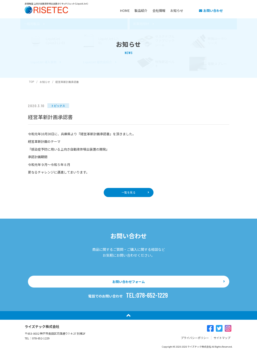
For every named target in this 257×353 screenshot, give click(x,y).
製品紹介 (134, 10)
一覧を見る (128, 193)
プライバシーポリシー (195, 340)
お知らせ (177, 10)
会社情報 (155, 10)
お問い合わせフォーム (128, 283)
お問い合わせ (211, 10)
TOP (31, 81)
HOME (114, 10)
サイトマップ (221, 340)
